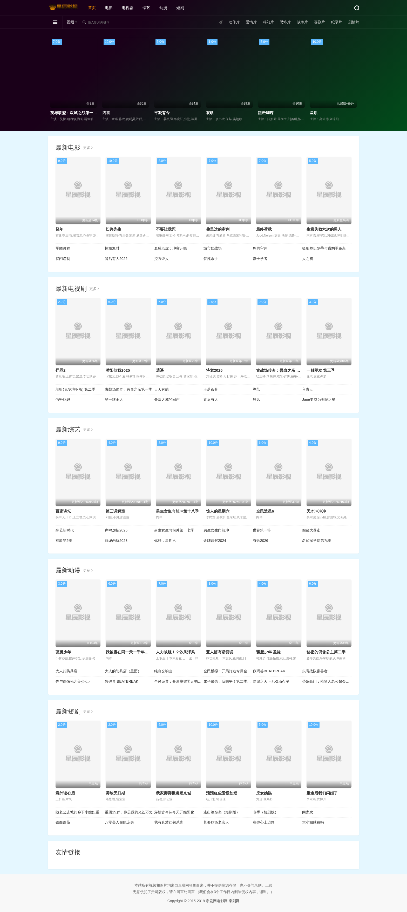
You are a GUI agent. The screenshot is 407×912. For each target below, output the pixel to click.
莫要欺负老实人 (216, 822)
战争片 (302, 22)
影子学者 (260, 259)
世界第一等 (262, 530)
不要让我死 (165, 229)
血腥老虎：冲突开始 (170, 248)
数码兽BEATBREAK (269, 671)
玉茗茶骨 (211, 389)
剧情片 (353, 22)
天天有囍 (161, 389)
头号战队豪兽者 (315, 671)
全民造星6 (265, 511)
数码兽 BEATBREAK (121, 681)
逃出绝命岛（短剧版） (222, 812)
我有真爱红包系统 (168, 822)
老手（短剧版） (265, 812)
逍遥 (160, 370)
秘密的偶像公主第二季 (326, 652)
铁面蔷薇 (63, 822)
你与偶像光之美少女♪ (73, 681)
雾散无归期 (115, 793)
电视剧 (127, 7)
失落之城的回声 (167, 399)
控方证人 (161, 259)
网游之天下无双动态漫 (271, 681)
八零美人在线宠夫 (119, 822)
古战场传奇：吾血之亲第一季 (128, 389)
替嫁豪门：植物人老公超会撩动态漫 (326, 681)
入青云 (307, 389)
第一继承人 (114, 399)
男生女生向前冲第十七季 (174, 530)
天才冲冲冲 (316, 511)
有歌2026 (260, 540)
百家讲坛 (63, 511)
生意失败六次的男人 (324, 229)
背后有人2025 (116, 259)
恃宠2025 (214, 370)
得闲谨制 (63, 259)
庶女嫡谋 (264, 793)
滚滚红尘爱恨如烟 (221, 793)
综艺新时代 (65, 530)
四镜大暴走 (311, 530)
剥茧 (256, 389)
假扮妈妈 (63, 399)
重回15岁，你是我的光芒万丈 (129, 812)
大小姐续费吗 (313, 822)
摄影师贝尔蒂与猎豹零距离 (324, 248)
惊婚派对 (112, 248)
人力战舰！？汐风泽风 (175, 652)
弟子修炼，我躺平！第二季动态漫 (228, 681)
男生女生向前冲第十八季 (177, 511)
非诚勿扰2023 (116, 540)
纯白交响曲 (163, 671)
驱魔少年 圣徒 (268, 652)
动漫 (163, 7)
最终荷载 (264, 229)
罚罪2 (60, 370)
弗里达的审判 (217, 229)
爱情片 (251, 22)
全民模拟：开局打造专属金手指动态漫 (228, 671)
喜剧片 (319, 22)
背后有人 (211, 399)
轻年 (59, 229)
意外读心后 (65, 793)
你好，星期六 (165, 540)
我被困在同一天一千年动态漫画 (133, 652)
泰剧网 (234, 901)
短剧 (180, 7)
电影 (109, 7)
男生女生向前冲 (216, 530)
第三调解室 (115, 511)
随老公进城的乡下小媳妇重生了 (80, 812)
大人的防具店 (66, 671)
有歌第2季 (64, 540)
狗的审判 (260, 248)
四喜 (106, 112)
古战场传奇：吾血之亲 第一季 (282, 370)
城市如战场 (213, 248)
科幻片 (268, 22)
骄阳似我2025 (118, 370)
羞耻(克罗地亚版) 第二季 (75, 389)
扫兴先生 (113, 229)
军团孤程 (63, 248)
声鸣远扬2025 (116, 530)
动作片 (234, 22)
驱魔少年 (63, 652)
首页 (92, 7)
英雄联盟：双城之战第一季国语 (77, 112)
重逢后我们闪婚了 (322, 793)
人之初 (307, 259)
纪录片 (336, 22)
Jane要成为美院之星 (318, 399)
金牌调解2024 (215, 540)
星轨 (314, 112)
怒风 (256, 399)
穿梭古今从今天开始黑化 (174, 812)
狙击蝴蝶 (266, 112)
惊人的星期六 (217, 511)
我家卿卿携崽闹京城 (173, 793)
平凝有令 (162, 112)
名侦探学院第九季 (316, 540)
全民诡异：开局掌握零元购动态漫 (179, 681)
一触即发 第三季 (321, 370)
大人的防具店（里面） (123, 671)
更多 (88, 148)
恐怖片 (285, 22)
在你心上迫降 (264, 822)
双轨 (210, 112)
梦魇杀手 (211, 259)
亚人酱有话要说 (219, 652)
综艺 (146, 7)
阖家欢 (307, 812)
